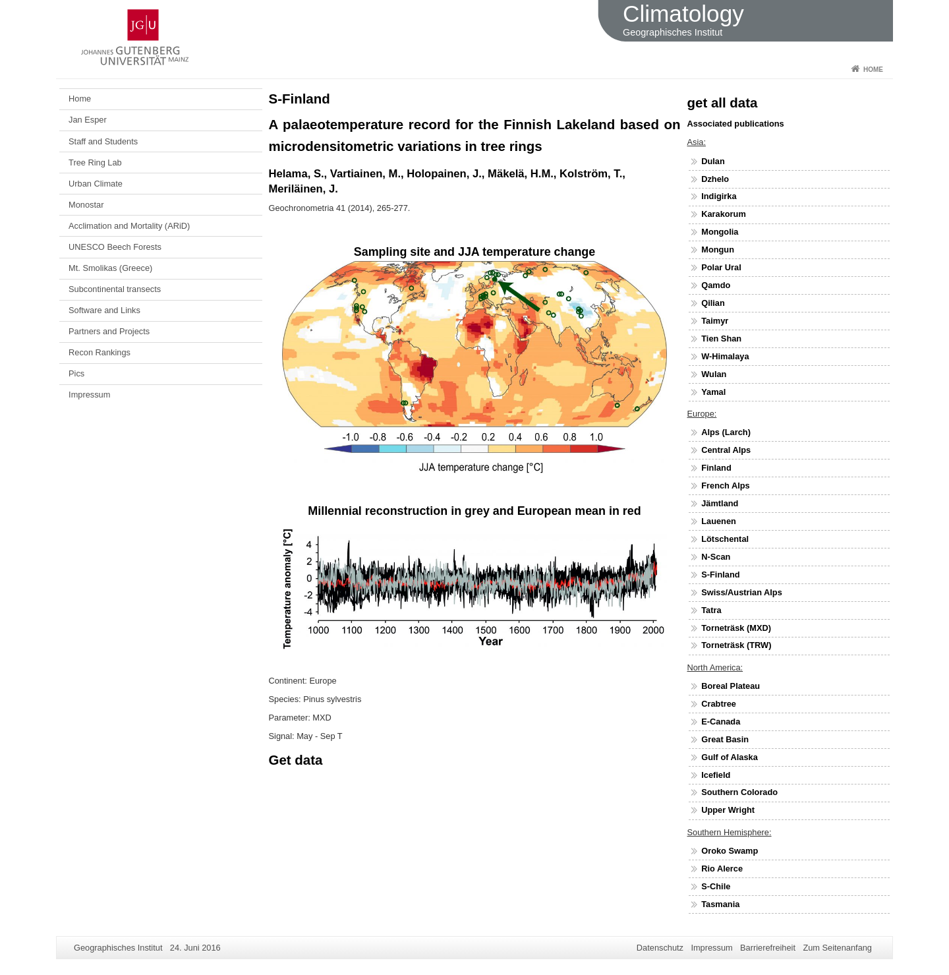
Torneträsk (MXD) (736, 628)
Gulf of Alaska (729, 757)
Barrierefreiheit (767, 948)
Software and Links (104, 310)
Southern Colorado (739, 792)
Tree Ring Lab (95, 162)
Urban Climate (96, 184)
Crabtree (718, 704)
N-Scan (715, 557)
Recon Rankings (99, 352)
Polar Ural (721, 267)
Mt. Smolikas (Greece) (110, 268)
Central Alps (726, 450)
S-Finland (720, 574)
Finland (716, 468)
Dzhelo (715, 179)
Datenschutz (660, 948)
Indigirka (718, 196)
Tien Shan (721, 338)
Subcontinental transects (115, 289)
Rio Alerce (722, 868)
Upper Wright (728, 810)
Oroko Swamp (729, 851)
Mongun (717, 249)
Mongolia (719, 232)
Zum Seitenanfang (837, 948)
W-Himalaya (725, 356)
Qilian (713, 303)
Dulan (713, 161)
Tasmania (720, 904)
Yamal (713, 392)
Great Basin (725, 739)
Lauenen (718, 521)
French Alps (725, 485)
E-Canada (720, 721)
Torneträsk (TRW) (736, 645)
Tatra (711, 610)
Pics (76, 373)
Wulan (713, 374)
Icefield (715, 775)
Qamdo (715, 285)
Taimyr (714, 321)
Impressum (89, 394)
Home (873, 69)
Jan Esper (88, 120)
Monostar (86, 205)
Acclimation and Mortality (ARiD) (129, 226)
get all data (722, 102)
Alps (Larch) (726, 432)
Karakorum (723, 214)
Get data (296, 759)
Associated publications (735, 124)
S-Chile (715, 886)
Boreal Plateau (730, 686)
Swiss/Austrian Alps (741, 592)
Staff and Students (103, 141)
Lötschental (725, 539)
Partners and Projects (109, 331)
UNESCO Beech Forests (115, 247)
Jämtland (719, 503)
